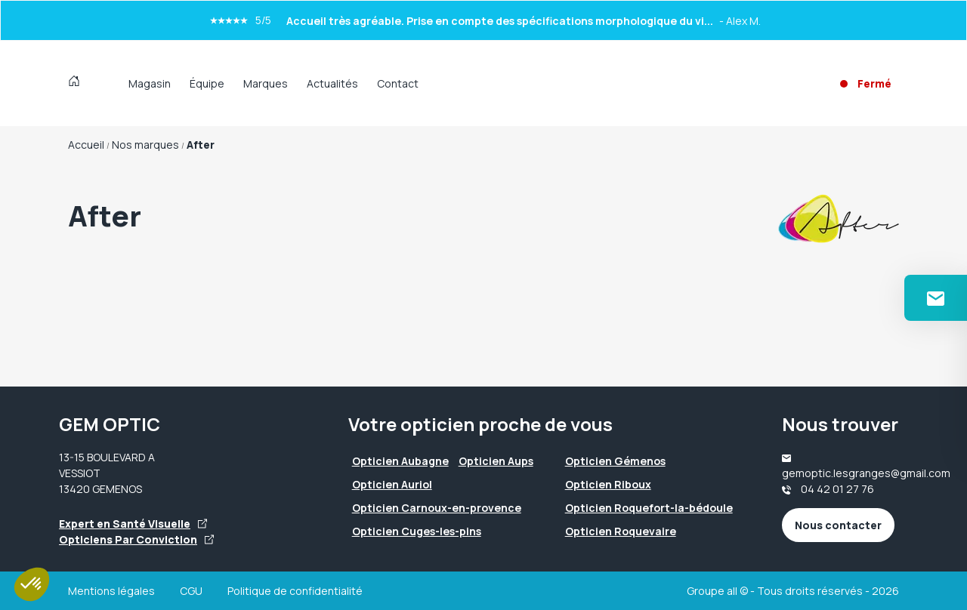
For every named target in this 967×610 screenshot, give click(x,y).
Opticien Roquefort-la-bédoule (649, 508)
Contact (398, 83)
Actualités (332, 83)
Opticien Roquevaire (620, 531)
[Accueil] (77, 83)
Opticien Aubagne (400, 461)
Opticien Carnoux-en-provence (436, 508)
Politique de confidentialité (295, 591)
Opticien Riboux (608, 484)
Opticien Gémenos (615, 461)
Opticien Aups (496, 461)
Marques (265, 83)
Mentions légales (111, 591)
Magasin (149, 83)
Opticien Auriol (392, 484)
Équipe (207, 83)
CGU (191, 591)
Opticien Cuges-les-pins (416, 531)
